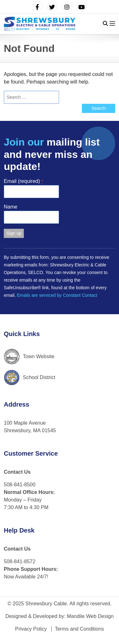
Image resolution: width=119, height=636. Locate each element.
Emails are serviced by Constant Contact (57, 295)
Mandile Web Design (90, 616)
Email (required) (23, 181)
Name (10, 206)
